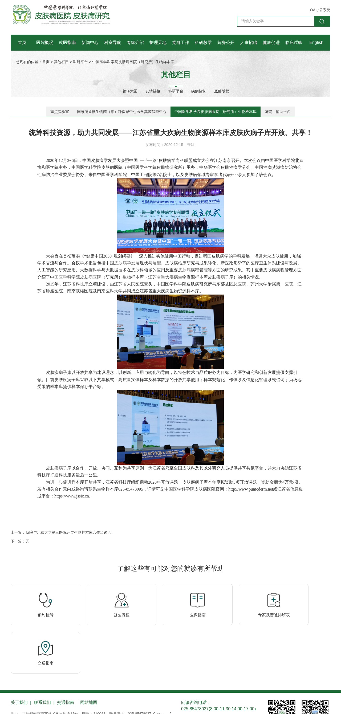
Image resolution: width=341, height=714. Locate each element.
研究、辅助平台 (278, 111)
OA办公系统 (320, 10)
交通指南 (301, 629)
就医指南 (67, 42)
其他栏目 (61, 62)
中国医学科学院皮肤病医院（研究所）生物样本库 (133, 62)
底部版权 (221, 91)
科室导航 (112, 42)
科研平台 (80, 62)
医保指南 (170, 629)
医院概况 (44, 42)
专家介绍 (135, 42)
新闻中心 (90, 42)
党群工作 (180, 42)
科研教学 (203, 42)
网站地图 (89, 670)
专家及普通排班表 (236, 629)
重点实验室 (59, 111)
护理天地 (158, 42)
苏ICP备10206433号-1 (29, 704)
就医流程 (105, 629)
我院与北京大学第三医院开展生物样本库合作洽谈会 (68, 542)
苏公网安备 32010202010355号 (81, 704)
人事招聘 (248, 42)
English (316, 42)
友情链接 (152, 91)
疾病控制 (198, 91)
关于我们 (19, 670)
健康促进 (271, 42)
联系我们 (42, 670)
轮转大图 (130, 91)
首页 (22, 42)
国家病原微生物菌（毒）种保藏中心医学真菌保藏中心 (122, 111)
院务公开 (225, 42)
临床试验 (293, 42)
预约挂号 (40, 629)
